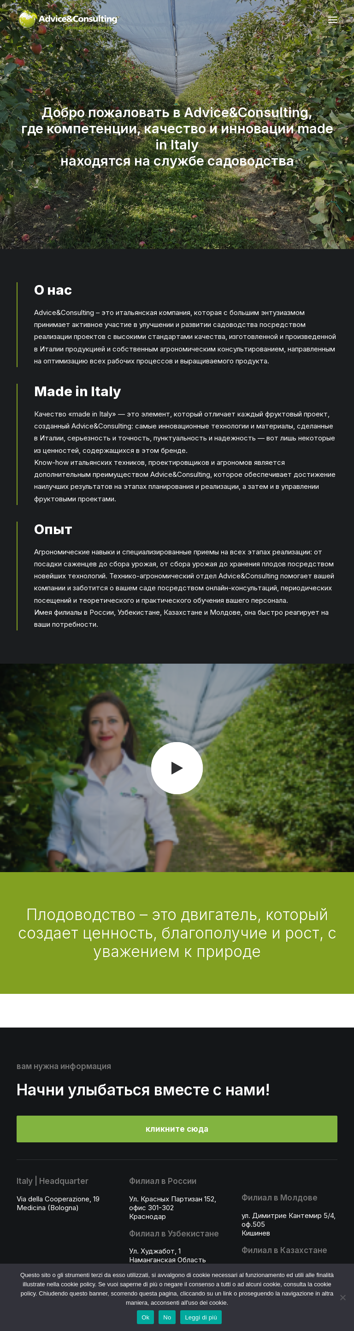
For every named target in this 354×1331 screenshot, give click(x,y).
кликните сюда (177, 1129)
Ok (145, 1317)
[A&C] (68, 19)
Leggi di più (201, 1317)
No (167, 1317)
